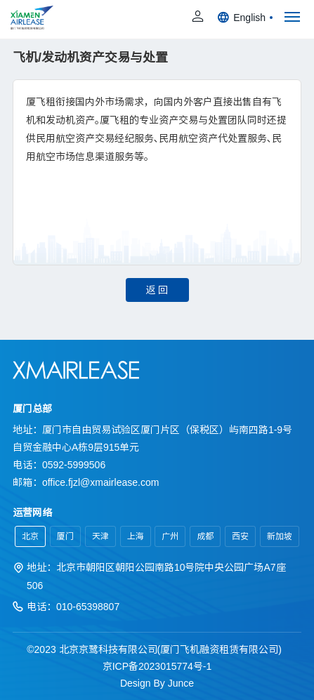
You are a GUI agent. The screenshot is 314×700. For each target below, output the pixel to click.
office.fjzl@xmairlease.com (100, 482)
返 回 (157, 290)
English (245, 18)
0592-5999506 (73, 464)
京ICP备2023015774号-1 (157, 666)
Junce (181, 683)
